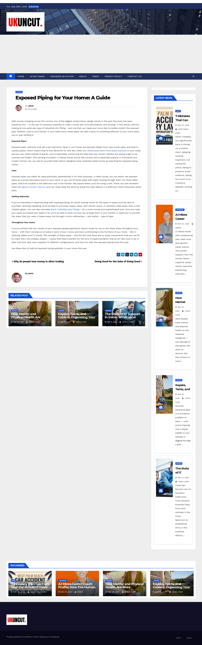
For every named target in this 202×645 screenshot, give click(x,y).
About (83, 76)
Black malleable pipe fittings (65, 209)
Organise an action (61, 76)
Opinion (19, 92)
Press (95, 76)
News (178, 111)
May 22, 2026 (113, 592)
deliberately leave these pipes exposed (106, 150)
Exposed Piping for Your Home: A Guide (62, 98)
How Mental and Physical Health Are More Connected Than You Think (28, 318)
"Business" (63, 580)
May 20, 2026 (161, 592)
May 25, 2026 (66, 592)
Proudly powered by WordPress (19, 637)
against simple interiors (33, 187)
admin (31, 106)
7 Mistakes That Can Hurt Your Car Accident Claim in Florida (30, 587)
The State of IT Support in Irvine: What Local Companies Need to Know (122, 318)
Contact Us (135, 76)
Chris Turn (33, 322)
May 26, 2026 (183, 125)
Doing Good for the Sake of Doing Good (118, 261)
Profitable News (37, 592)
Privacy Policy (113, 76)
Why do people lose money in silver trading (38, 261)
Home (21, 76)
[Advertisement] (101, 54)
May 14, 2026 (183, 478)
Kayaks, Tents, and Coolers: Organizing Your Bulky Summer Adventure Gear (76, 318)
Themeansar (54, 637)
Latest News (37, 76)
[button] (194, 76)
